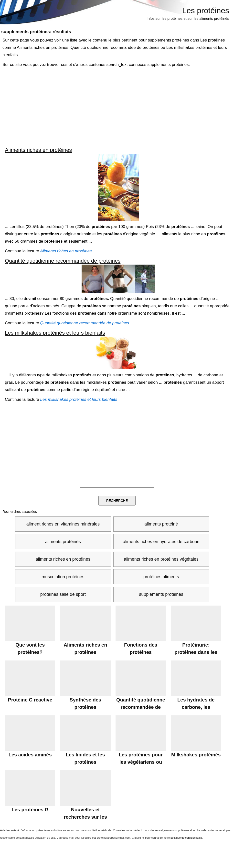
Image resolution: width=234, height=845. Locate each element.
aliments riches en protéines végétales (161, 559)
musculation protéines (63, 576)
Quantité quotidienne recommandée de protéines (62, 261)
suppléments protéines (161, 594)
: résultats (36, 31)
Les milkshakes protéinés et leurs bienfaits (55, 333)
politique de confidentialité (186, 837)
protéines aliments (161, 576)
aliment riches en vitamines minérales (63, 524)
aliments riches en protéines (63, 559)
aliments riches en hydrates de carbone (161, 541)
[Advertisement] (117, 107)
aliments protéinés (63, 541)
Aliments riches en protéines (38, 150)
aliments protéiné (161, 524)
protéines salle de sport (63, 594)
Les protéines (205, 10)
